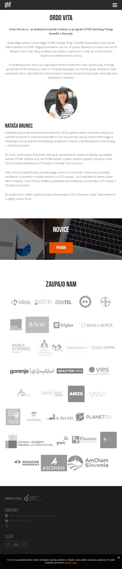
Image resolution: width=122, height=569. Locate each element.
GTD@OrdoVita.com (20, 520)
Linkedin (16, 544)
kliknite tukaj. (71, 563)
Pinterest (24, 544)
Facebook (8, 544)
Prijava (61, 247)
